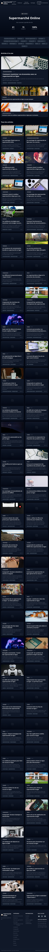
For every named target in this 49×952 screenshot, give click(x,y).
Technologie (13, 43)
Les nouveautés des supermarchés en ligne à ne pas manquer (42, 923)
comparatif (24, 41)
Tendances (20, 2)
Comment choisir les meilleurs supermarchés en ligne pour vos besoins (43, 925)
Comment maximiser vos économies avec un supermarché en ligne (42, 921)
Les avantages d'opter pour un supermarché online (42, 926)
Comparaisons (29, 43)
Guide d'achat (41, 41)
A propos (27, 916)
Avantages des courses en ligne (39, 3)
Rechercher (45, 2)
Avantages (33, 2)
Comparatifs (32, 41)
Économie (5, 43)
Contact (27, 918)
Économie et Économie (14, 3)
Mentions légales (29, 920)
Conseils (24, 46)
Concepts (21, 43)
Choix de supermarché (26, 3)
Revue (37, 43)
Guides (44, 43)
